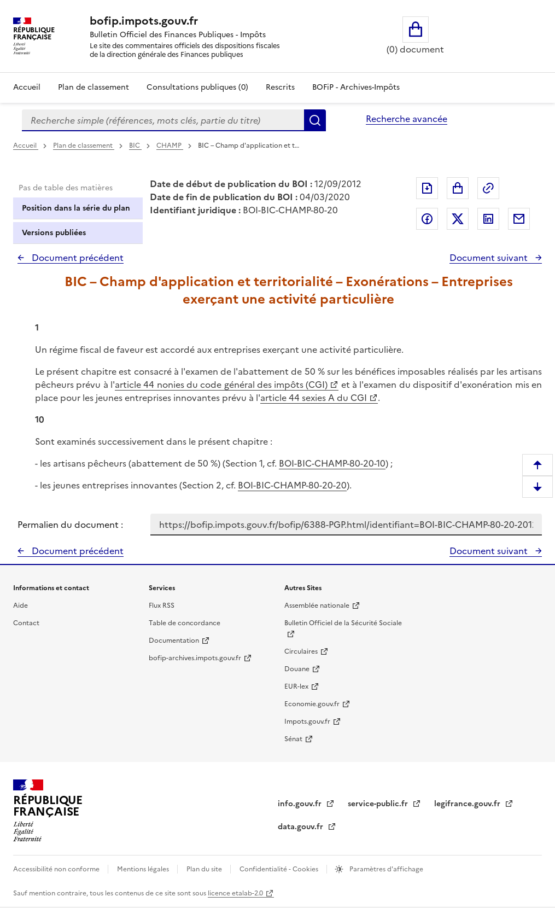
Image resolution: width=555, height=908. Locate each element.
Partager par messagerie (519, 219)
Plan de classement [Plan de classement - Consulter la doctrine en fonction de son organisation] (93, 87)
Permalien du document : (70, 524)
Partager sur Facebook (427, 219)
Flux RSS (161, 605)
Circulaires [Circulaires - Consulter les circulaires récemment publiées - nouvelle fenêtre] (301, 651)
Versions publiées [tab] (54, 232)
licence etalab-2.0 (235, 893)
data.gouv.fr (301, 827)
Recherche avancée (406, 118)
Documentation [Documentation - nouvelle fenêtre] (174, 640)
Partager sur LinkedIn (488, 219)
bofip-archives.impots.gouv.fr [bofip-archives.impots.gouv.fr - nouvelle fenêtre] (195, 658)
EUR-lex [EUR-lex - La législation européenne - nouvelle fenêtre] (296, 686)
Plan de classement (83, 145)
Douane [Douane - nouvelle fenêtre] (296, 669)
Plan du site (205, 869)
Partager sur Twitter (458, 219)
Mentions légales (144, 869)
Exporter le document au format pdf (427, 188)
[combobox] (163, 120)
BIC (135, 145)
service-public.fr (379, 804)
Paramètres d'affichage (385, 869)
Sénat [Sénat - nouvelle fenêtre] (293, 739)
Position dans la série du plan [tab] (76, 208)
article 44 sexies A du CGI (313, 397)
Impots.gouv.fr (307, 721)
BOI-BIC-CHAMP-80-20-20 (292, 485)
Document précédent (77, 257)
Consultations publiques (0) (197, 87)
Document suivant (489, 257)
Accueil (26, 87)
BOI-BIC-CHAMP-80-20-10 (332, 463)
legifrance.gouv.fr (468, 804)
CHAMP (169, 145)
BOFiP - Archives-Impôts (356, 87)
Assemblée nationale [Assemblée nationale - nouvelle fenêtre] (316, 605)
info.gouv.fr (301, 804)
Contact (26, 623)
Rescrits (280, 87)
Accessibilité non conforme (57, 869)
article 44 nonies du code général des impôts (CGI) (221, 384)
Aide (20, 605)
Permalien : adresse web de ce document (488, 188)
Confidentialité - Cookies (279, 869)
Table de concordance (184, 623)
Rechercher (315, 120)
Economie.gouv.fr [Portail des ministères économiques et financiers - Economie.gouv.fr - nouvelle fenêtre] (312, 704)
